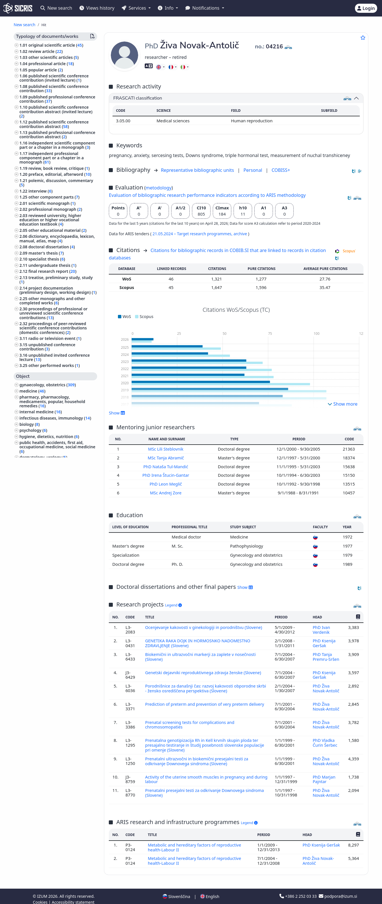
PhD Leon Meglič (167, 483)
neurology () (32, 513)
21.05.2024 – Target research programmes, (192, 233)
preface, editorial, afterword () (59, 174)
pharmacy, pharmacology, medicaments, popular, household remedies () (52, 401)
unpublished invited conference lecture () (54, 357)
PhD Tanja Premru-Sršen (326, 655)
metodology (158, 188)
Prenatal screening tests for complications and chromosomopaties (190, 721)
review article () (45, 51)
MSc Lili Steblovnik (166, 449)
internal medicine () (40, 411)
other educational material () (57, 230)
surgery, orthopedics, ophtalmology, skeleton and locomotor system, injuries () (54, 530)
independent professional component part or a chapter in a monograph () (51, 158)
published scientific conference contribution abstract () (54, 124)
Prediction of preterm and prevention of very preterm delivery (206, 701)
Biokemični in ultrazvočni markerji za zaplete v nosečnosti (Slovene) (201, 655)
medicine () (32, 391)
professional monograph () (55, 209)
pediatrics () (31, 463)
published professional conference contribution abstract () (57, 134)
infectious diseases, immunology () (55, 418)
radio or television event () (54, 338)
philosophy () (33, 492)
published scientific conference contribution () (54, 88)
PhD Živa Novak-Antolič (326, 686)
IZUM (42, 890)
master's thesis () (46, 253)
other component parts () (53, 197)
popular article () (45, 70)
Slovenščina (176, 890)
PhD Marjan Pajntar (324, 775)
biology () (29, 424)
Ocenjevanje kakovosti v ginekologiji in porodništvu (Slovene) (205, 626)
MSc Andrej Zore (166, 492)
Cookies (40, 896)
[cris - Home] (17, 8)
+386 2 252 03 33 (298, 890)
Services (134, 8)
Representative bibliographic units (198, 170)
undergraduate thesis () (52, 265)
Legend (173, 604)
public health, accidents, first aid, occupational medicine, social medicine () (57, 447)
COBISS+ (280, 170)
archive (241, 233)
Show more (343, 404)
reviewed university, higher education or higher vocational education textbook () (50, 220)
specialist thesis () (46, 259)
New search (56, 8)
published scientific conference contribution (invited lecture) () (54, 78)
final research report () (52, 271)
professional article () (51, 63)
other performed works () (54, 365)
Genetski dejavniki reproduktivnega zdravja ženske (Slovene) (205, 670)
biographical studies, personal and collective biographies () (52, 484)
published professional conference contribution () (57, 99)
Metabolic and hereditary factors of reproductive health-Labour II (195, 842)
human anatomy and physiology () (53, 469)
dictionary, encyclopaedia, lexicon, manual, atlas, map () (57, 238)
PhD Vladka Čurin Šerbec (325, 739)
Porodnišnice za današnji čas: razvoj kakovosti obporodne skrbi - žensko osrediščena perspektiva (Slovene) (201, 686)
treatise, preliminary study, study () (56, 279)
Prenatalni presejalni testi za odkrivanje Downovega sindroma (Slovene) (206, 788)
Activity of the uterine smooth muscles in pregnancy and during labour (200, 775)
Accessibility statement (73, 896)
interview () (40, 191)
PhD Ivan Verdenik (321, 628)
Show (117, 413)
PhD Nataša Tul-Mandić (166, 466)
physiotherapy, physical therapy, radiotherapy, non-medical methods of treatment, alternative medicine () (56, 503)
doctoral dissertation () (51, 246)
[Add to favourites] (363, 37)
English (209, 890)
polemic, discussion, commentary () (56, 182)
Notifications (203, 8)
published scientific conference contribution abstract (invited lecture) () (55, 111)
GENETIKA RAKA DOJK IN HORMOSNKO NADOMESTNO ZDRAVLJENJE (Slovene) (199, 642)
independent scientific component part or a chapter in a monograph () (57, 145)
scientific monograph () (51, 203)
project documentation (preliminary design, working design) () (58, 290)
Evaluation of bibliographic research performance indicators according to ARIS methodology (207, 195)
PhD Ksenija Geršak (324, 642)
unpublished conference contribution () (47, 347)
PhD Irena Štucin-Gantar (166, 475)
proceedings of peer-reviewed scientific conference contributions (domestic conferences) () (53, 328)
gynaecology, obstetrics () (47, 384)
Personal (253, 170)
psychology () (33, 430)
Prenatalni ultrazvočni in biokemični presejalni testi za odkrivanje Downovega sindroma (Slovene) (198, 757)
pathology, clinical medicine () (49, 475)
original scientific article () (55, 45)
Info (166, 8)
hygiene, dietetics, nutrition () (49, 436)
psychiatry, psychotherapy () (47, 519)
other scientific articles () (53, 57)
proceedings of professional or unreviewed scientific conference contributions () (53, 313)
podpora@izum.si (338, 890)
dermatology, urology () (43, 457)
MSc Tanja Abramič (167, 457)
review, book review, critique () (59, 168)
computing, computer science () (51, 540)
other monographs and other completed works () (52, 301)
